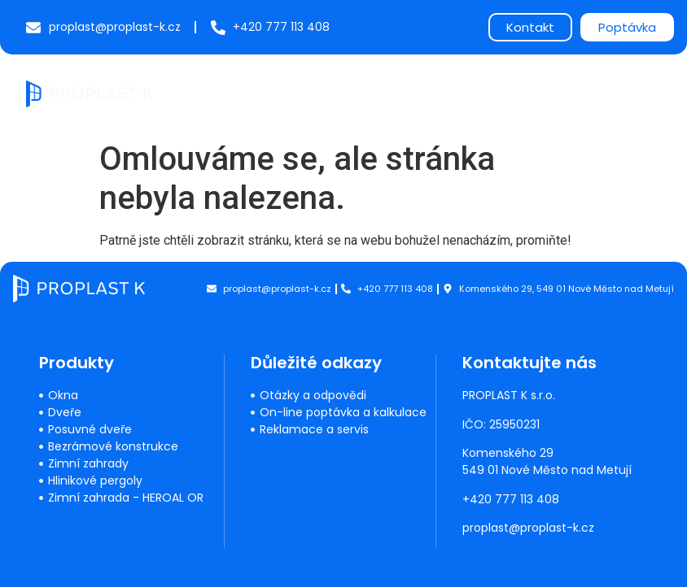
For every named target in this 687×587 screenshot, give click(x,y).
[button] (647, 93)
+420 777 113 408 (511, 499)
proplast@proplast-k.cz (529, 528)
